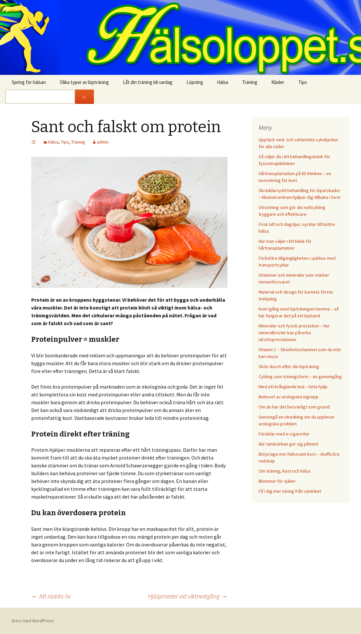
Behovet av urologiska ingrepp (288, 397)
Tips (302, 82)
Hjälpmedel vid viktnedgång (187, 596)
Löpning (195, 82)
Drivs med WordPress (33, 621)
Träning (249, 82)
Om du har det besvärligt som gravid (294, 407)
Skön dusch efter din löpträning (289, 366)
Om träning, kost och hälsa (284, 471)
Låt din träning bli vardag (148, 82)
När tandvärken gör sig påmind (288, 444)
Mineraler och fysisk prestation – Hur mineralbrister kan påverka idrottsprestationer (294, 332)
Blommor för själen (277, 481)
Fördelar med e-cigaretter (284, 434)
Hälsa (222, 82)
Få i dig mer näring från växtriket (290, 491)
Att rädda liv (51, 596)
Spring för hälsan (29, 82)
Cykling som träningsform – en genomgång (300, 376)
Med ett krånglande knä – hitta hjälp (293, 387)
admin (103, 142)
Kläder (277, 82)
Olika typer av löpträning (84, 82)
